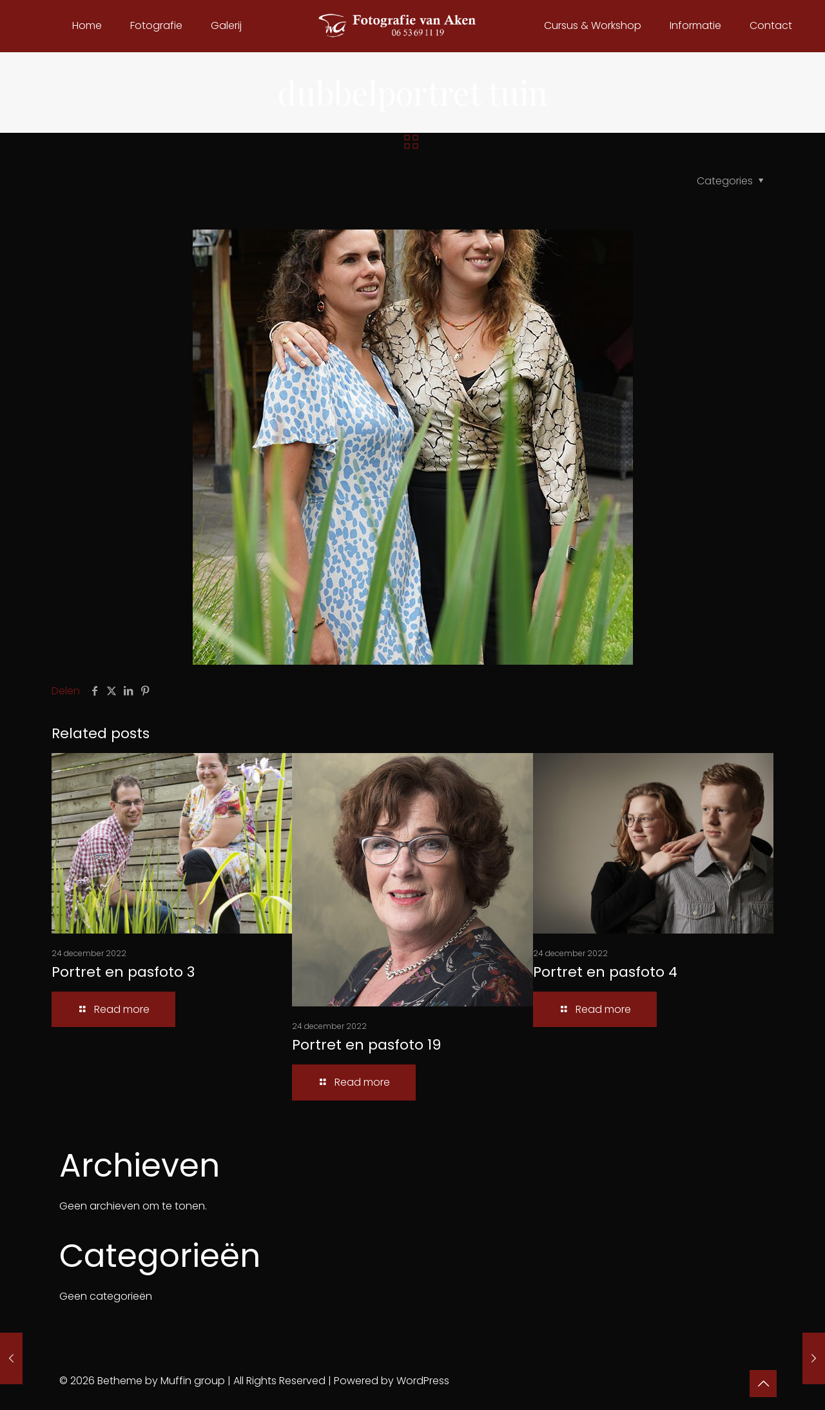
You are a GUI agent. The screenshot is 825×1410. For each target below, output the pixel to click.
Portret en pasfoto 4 (605, 972)
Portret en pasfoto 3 (123, 972)
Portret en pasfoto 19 (366, 1045)
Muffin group (192, 1380)
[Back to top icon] (763, 1383)
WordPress (422, 1380)
